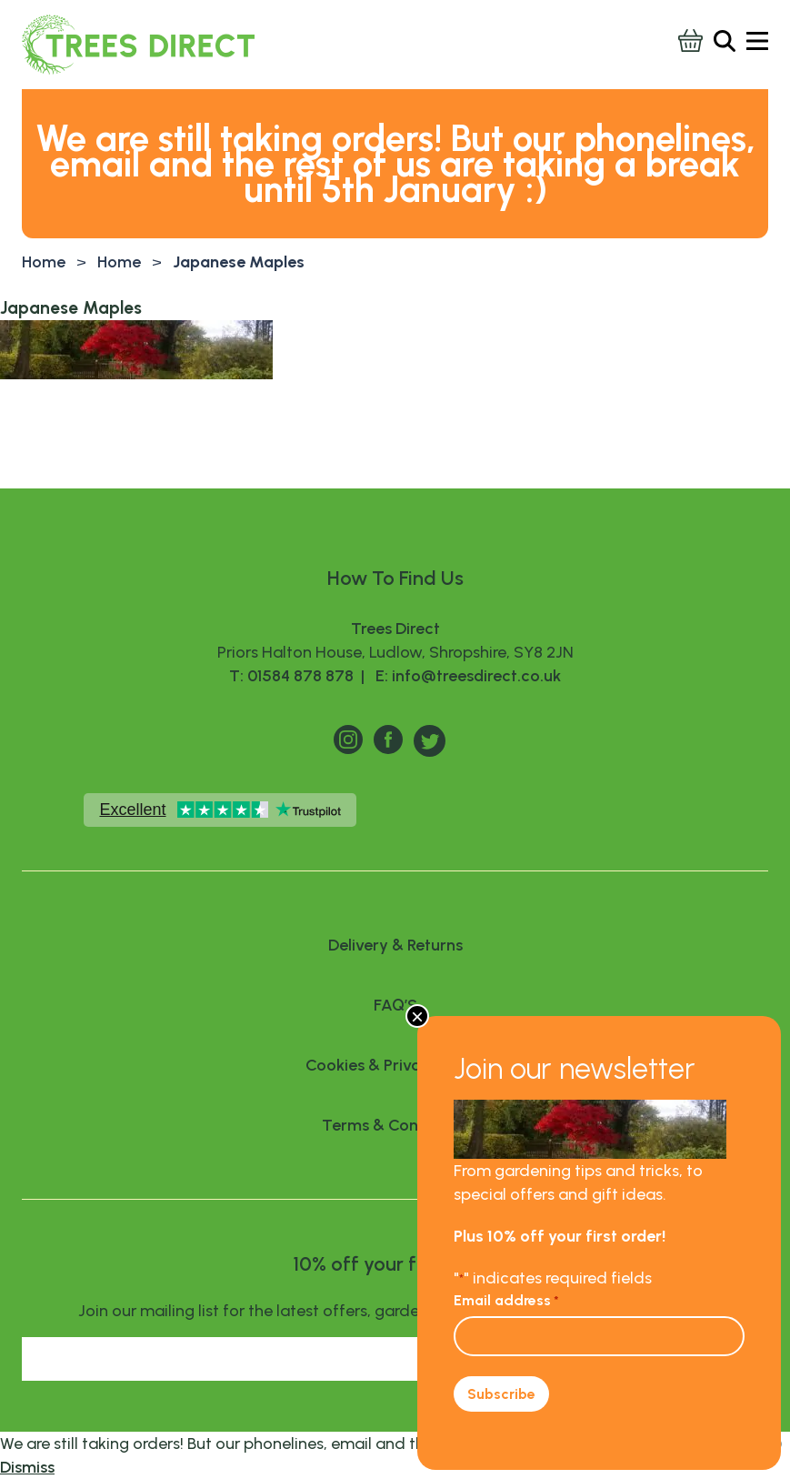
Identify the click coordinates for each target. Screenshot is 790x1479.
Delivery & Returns (395, 945)
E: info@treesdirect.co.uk (464, 676)
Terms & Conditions (395, 1125)
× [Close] (417, 1016)
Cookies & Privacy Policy (395, 1065)
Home (43, 262)
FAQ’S (395, 1005)
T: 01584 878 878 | (298, 676)
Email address (506, 1300)
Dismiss (27, 1467)
